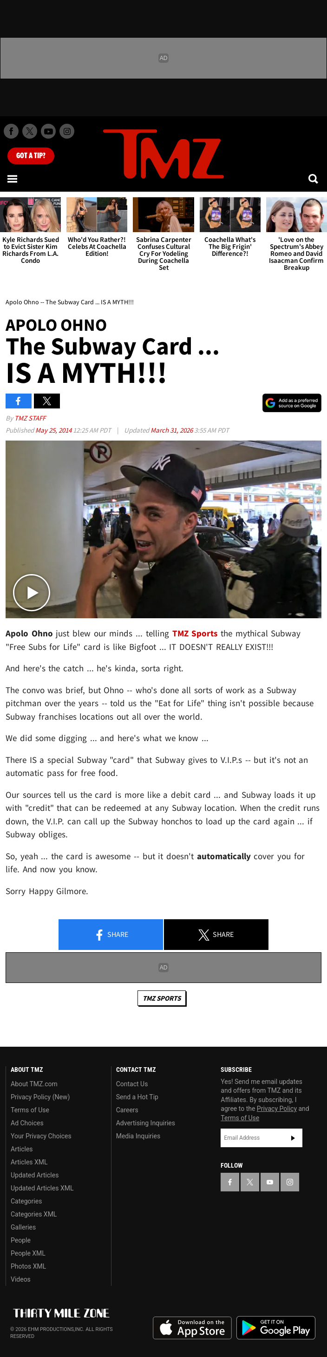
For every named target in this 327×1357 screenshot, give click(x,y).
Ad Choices (27, 1123)
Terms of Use (30, 1110)
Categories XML (34, 1214)
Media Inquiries (138, 1136)
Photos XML (28, 1266)
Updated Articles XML (42, 1188)
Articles (22, 1149)
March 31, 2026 (172, 430)
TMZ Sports (195, 633)
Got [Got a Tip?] (31, 155)
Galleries (23, 1227)
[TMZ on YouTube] (270, 1182)
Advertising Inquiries (145, 1123)
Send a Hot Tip (137, 1097)
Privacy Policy (277, 1108)
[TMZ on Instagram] (66, 131)
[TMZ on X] (29, 131)
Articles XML (29, 1162)
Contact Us (132, 1084)
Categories (26, 1201)
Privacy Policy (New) (40, 1097)
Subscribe (293, 1138)
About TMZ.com (34, 1084)
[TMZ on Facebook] (11, 131)
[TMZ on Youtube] (48, 131)
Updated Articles (35, 1175)
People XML (28, 1253)
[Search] (314, 179)
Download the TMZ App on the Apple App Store (192, 1328)
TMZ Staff (30, 418)
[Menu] (13, 179)
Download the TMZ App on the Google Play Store (275, 1328)
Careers (127, 1110)
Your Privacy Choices (41, 1136)
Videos (21, 1279)
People (21, 1240)
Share (111, 935)
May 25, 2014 (54, 430)
